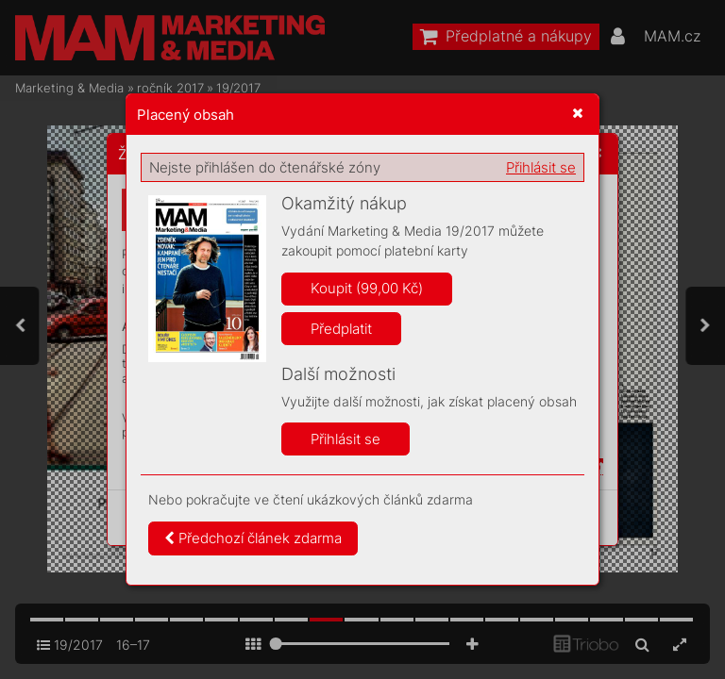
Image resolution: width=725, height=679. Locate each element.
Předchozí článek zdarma (253, 538)
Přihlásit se (541, 167)
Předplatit (341, 329)
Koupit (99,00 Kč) (367, 288)
